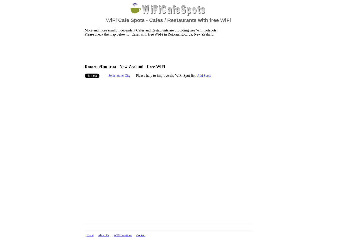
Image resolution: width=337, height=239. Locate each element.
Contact (140, 235)
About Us (103, 235)
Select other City (120, 75)
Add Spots (204, 75)
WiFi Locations (123, 235)
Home (90, 235)
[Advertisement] (167, 50)
